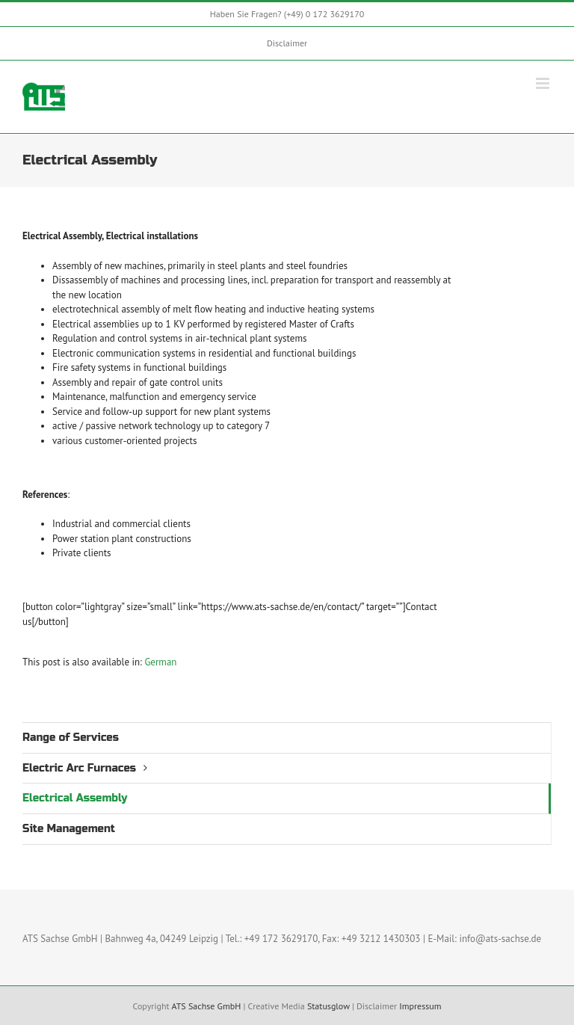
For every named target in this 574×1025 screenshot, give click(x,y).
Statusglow (328, 1006)
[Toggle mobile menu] (544, 83)
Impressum (420, 1006)
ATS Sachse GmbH (206, 1006)
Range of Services (70, 737)
